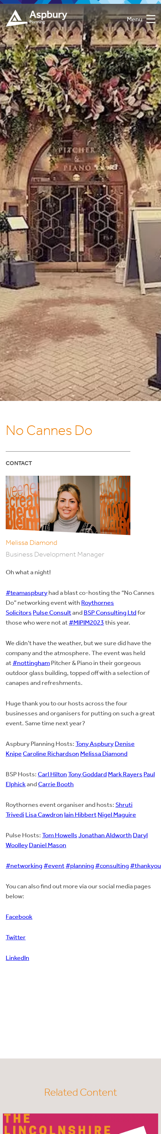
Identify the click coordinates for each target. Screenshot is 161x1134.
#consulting (112, 866)
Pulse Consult (52, 613)
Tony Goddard (87, 774)
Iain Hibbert (80, 815)
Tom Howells (59, 835)
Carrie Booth (56, 784)
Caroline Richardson (51, 754)
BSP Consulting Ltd (110, 613)
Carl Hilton (52, 774)
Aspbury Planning (36, 20)
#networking (24, 866)
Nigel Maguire (117, 815)
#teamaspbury (26, 593)
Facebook (19, 917)
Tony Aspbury (95, 744)
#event (53, 866)
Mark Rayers (125, 774)
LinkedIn (17, 958)
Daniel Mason (47, 845)
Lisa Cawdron (44, 815)
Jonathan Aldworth (105, 835)
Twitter (16, 937)
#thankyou (145, 866)
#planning (80, 866)
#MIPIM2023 (86, 623)
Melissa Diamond (104, 754)
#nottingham (31, 663)
